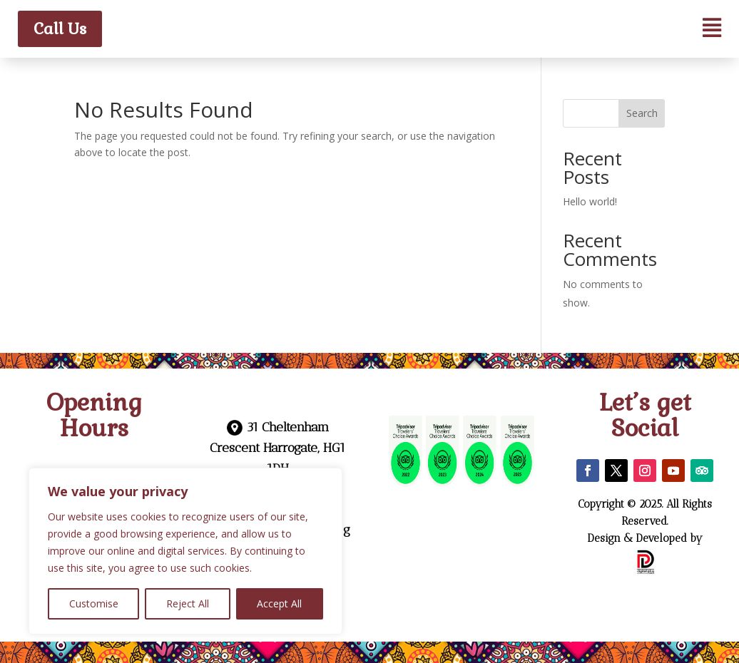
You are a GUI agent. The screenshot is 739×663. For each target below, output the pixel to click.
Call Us (60, 28)
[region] (185, 551)
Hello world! (590, 201)
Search (642, 113)
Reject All (187, 603)
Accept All (279, 603)
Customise (93, 603)
